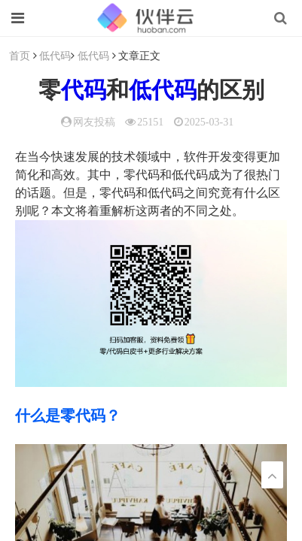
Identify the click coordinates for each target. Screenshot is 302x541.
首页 (19, 55)
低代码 (55, 55)
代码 (83, 89)
